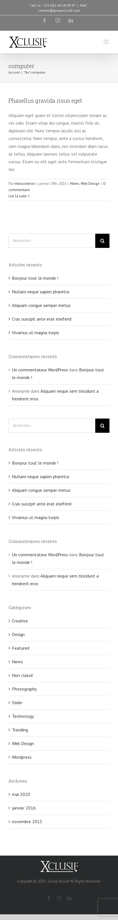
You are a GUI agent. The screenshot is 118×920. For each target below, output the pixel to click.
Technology (23, 716)
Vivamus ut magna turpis (35, 332)
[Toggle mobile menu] (106, 42)
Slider (17, 702)
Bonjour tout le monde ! (35, 278)
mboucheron (25, 183)
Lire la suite (18, 196)
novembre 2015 (27, 821)
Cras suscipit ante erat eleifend (41, 319)
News (74, 183)
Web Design (90, 183)
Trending (20, 730)
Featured (20, 648)
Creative (20, 621)
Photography (24, 689)
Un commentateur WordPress (40, 370)
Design (18, 634)
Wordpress (22, 757)
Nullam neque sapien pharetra (40, 291)
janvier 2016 (24, 808)
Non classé (22, 675)
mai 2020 (21, 794)
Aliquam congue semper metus (41, 305)
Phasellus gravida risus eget (45, 100)
